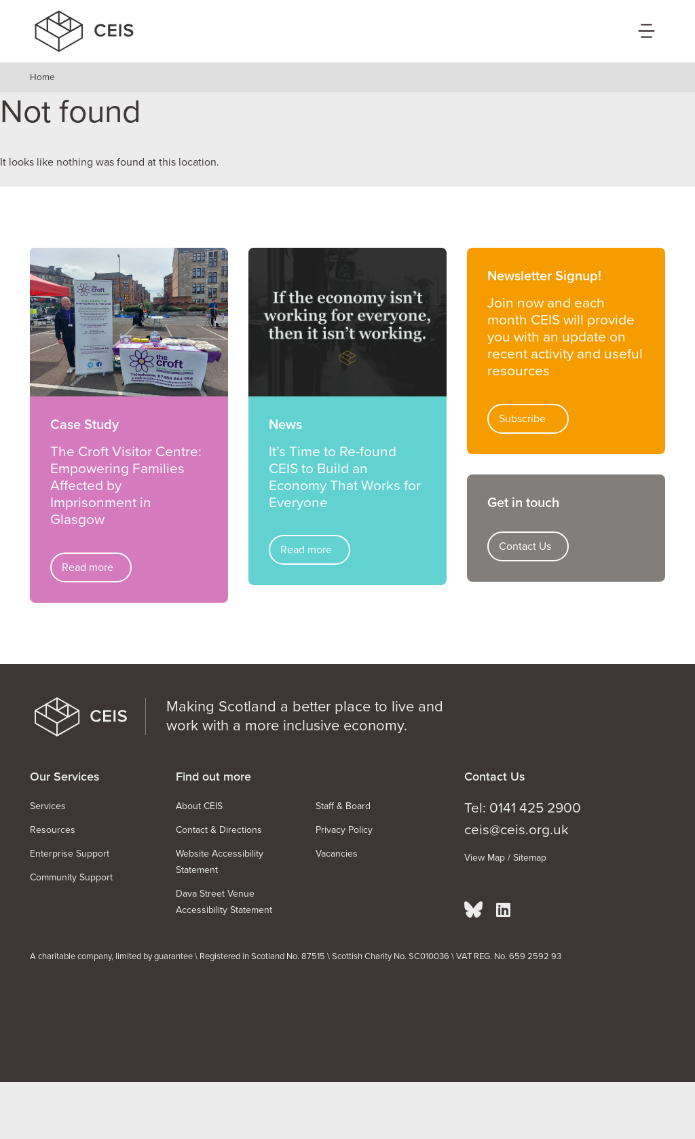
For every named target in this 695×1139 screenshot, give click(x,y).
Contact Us (525, 546)
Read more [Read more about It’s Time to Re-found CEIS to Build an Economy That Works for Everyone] (306, 550)
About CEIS (199, 806)
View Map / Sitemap (505, 857)
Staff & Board (343, 806)
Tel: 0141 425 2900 (522, 808)
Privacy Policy (344, 830)
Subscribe (522, 419)
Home (42, 77)
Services (48, 806)
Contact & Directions (219, 830)
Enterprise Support (69, 853)
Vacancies (337, 853)
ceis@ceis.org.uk (516, 829)
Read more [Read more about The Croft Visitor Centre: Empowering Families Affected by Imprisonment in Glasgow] (87, 567)
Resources (52, 830)
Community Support (71, 877)
